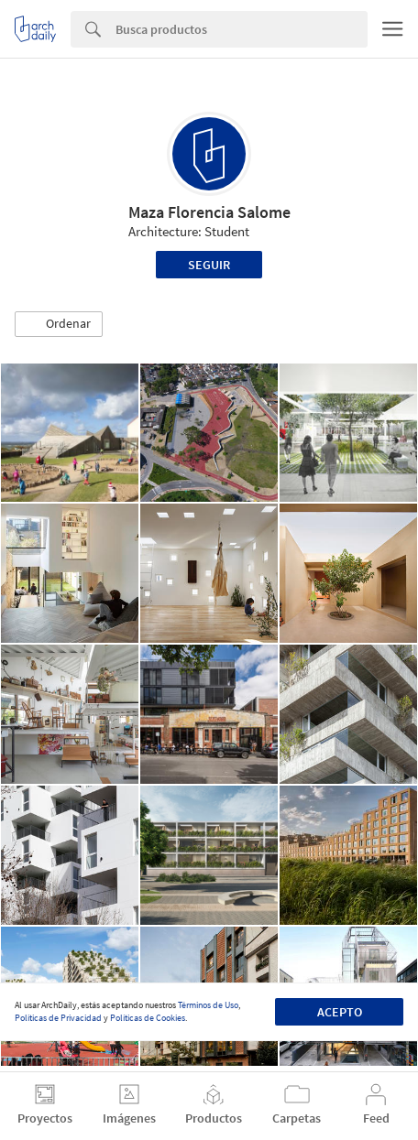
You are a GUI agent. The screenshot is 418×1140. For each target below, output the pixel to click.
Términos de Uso (208, 1005)
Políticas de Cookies (147, 1018)
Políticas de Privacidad (58, 1018)
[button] (59, 324)
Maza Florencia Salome (209, 212)
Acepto (339, 1012)
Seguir (209, 264)
